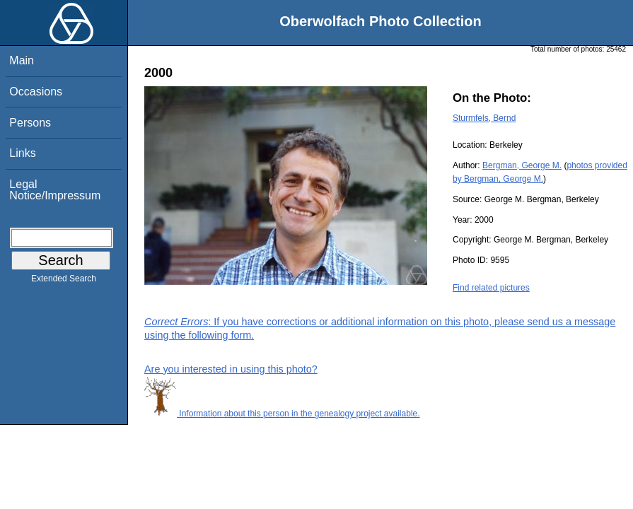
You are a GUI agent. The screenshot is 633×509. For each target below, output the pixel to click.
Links (22, 153)
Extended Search (63, 281)
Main (21, 60)
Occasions (35, 92)
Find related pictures (491, 288)
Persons (30, 123)
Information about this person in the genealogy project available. (282, 414)
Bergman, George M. (522, 165)
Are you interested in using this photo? (231, 369)
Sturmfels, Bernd (484, 118)
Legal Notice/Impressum (54, 189)
